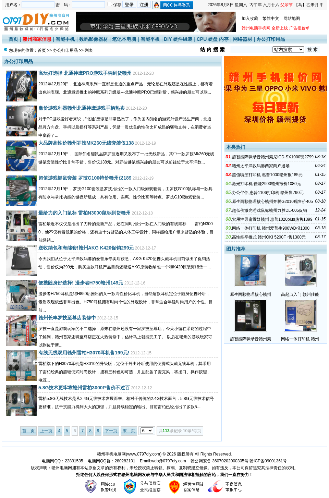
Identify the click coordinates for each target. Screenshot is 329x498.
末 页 (129, 430)
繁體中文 (271, 18)
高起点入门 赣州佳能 (300, 294)
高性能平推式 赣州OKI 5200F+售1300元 (269, 237)
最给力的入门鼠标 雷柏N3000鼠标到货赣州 (84, 213)
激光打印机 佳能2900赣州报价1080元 (266, 183)
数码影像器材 (93, 39)
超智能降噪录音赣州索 (250, 339)
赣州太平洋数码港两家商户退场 (261, 165)
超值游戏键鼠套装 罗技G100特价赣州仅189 (85, 178)
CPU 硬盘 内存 (213, 39)
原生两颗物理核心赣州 (250, 294)
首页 (13, 39)
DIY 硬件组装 (178, 39)
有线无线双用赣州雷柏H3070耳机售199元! (83, 352)
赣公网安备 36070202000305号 (220, 461)
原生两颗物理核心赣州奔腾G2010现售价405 (272, 201)
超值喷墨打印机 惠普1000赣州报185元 (267, 174)
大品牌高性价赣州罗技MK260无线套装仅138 (86, 143)
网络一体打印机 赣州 (300, 339)
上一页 (46, 430)
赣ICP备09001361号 (268, 461)
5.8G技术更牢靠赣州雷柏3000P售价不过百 (84, 387)
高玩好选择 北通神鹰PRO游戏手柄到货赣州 (85, 73)
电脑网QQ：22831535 (62, 461)
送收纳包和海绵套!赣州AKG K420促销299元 (86, 248)
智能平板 (150, 39)
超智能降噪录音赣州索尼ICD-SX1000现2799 (273, 157)
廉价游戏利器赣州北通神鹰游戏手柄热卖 (81, 108)
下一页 (111, 430)
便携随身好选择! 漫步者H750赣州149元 (80, 283)
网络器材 (242, 39)
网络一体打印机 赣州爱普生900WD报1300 (270, 228)
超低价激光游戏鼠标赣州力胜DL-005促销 (269, 210)
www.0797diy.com (143, 454)
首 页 (28, 430)
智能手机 (65, 39)
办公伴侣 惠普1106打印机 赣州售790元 (268, 192)
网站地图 (291, 18)
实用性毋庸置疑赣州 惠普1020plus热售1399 (272, 219)
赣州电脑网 (61, 467)
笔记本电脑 (124, 39)
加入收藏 (250, 18)
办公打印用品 (270, 39)
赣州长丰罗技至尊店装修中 (67, 317)
